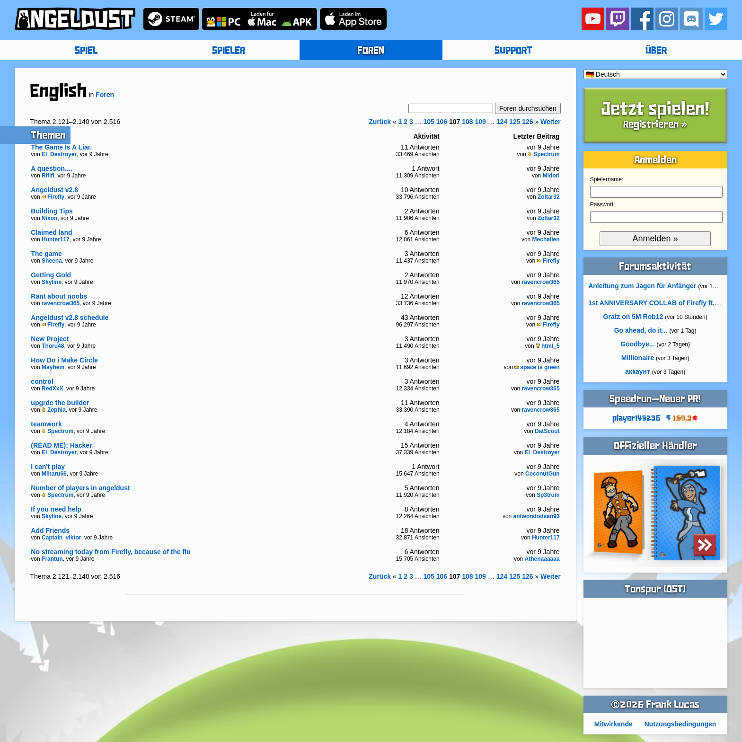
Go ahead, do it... (641, 330)
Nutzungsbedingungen (680, 724)
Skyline (52, 282)
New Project (50, 339)
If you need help (56, 509)
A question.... (51, 168)
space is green (536, 367)
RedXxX (52, 388)
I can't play (48, 466)
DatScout (547, 431)
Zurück (380, 121)
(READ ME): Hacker (61, 445)
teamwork (46, 424)
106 (441, 121)
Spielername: (607, 179)
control (42, 381)
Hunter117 (56, 239)
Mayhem (53, 367)
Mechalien (546, 239)
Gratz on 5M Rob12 (633, 316)
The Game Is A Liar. (61, 147)
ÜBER (656, 51)
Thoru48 (53, 346)
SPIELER (228, 51)
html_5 (548, 346)
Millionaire (637, 358)
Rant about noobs (59, 296)
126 (527, 121)
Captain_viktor (61, 537)
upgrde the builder (60, 402)
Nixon (49, 218)
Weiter (550, 121)
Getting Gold (51, 275)
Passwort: (602, 204)
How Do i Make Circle (64, 360)
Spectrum (543, 154)
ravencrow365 (541, 282)
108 (467, 121)
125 (514, 121)
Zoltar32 (549, 197)
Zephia (54, 409)
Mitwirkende (613, 724)
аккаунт (637, 371)
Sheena (52, 260)
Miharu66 (54, 473)
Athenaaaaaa (542, 559)
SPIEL (86, 51)
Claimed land (51, 232)
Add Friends (50, 530)
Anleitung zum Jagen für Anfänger (642, 286)
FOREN (370, 51)
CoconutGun (542, 473)
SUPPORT (513, 51)
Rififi (48, 175)
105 (429, 121)
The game (46, 253)
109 (480, 121)
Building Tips (51, 211)
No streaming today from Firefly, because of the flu (110, 552)
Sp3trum (548, 495)
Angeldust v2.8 (54, 190)
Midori (551, 175)
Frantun (52, 559)
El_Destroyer (59, 154)
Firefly (53, 197)
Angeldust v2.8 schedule (69, 317)
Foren (105, 94)
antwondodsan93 (536, 516)
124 (501, 121)
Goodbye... (637, 344)
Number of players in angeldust (80, 488)
